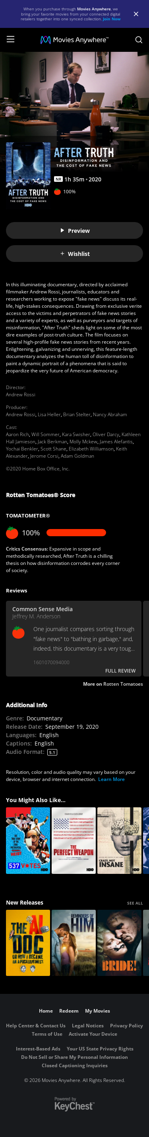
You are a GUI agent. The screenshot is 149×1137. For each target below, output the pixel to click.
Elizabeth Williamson (91, 448)
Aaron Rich (17, 434)
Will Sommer (45, 434)
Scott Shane (53, 448)
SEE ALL (135, 903)
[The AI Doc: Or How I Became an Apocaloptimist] (28, 943)
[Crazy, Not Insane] (119, 840)
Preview (75, 230)
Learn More (111, 779)
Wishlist (75, 254)
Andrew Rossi (20, 394)
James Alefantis (116, 441)
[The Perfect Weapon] (74, 840)
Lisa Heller (49, 414)
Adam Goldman (77, 455)
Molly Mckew (83, 441)
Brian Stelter (77, 414)
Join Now (112, 19)
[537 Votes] (28, 840)
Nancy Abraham (110, 414)
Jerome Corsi (44, 455)
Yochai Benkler (22, 448)
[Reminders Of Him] (74, 943)
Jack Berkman (52, 441)
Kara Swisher (76, 434)
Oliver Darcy (106, 434)
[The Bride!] (119, 943)
